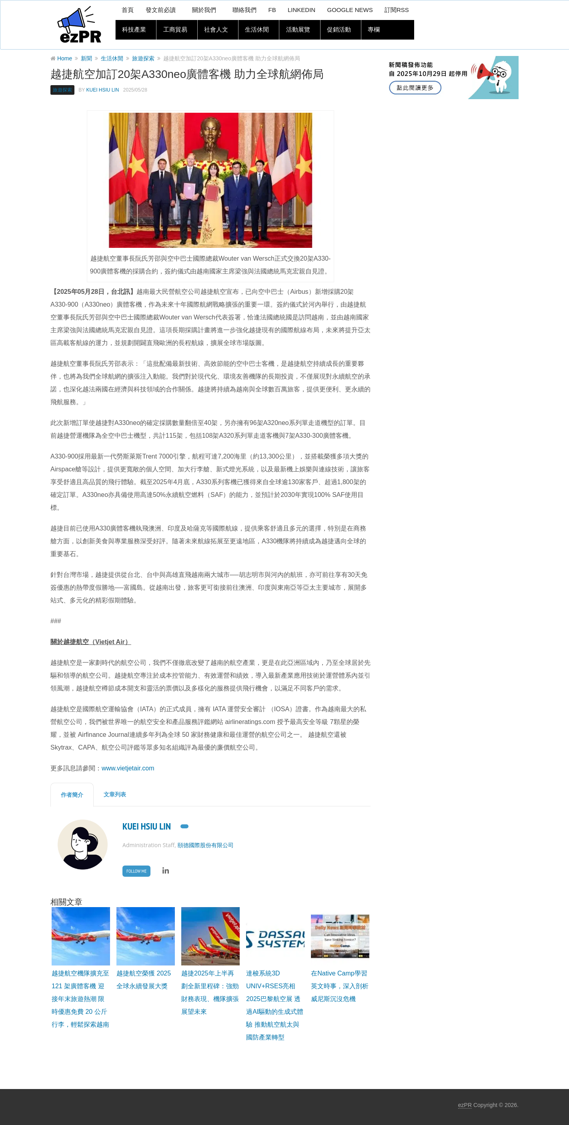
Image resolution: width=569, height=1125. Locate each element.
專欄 (370, 30)
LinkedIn (301, 10)
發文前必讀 (160, 10)
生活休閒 (255, 30)
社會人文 (214, 30)
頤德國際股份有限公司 (206, 845)
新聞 (86, 58)
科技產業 (134, 30)
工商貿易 (174, 30)
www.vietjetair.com (128, 768)
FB (271, 10)
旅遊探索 (143, 58)
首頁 (127, 10)
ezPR (465, 1105)
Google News (349, 10)
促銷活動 (336, 30)
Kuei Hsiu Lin (102, 90)
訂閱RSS (397, 10)
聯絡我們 (243, 10)
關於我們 (203, 10)
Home (64, 58)
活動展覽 (295, 30)
